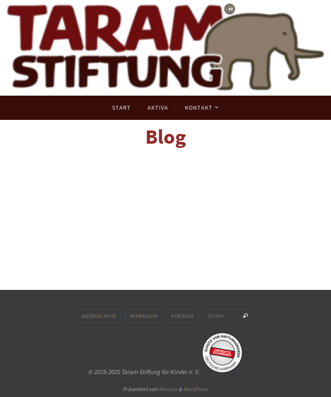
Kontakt (182, 316)
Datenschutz (99, 316)
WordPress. (196, 389)
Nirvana (168, 389)
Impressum (144, 316)
